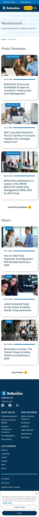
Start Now (28, 8)
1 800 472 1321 (7, 402)
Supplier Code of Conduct (10, 487)
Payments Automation (9, 416)
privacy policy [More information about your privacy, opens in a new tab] (7, 503)
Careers (4, 457)
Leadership (5, 454)
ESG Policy (5, 483)
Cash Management (8, 436)
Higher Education (27, 430)
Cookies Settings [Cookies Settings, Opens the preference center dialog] (19, 507)
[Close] (36, 493)
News (3, 465)
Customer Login (9, 2)
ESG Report (5, 479)
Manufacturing (26, 434)
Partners (4, 461)
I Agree (19, 513)
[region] (19, 504)
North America (25, 2)
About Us (4, 450)
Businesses (25, 423)
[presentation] (35, 8)
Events (3, 468)
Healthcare (25, 426)
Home (3, 39)
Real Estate (25, 437)
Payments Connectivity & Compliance (6, 429)
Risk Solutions (6, 439)
